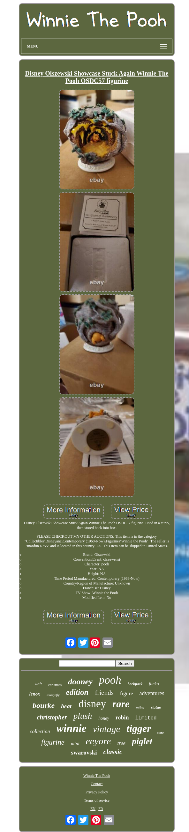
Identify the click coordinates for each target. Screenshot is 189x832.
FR (100, 808)
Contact (96, 784)
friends (104, 692)
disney (92, 704)
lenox (34, 693)
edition (77, 692)
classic (113, 752)
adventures (151, 693)
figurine (52, 742)
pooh (110, 680)
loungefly (53, 695)
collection (40, 731)
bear (66, 706)
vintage (106, 729)
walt (38, 683)
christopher (52, 717)
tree (121, 743)
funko (154, 683)
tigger (138, 728)
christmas (55, 685)
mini (75, 743)
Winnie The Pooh (96, 775)
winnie (71, 728)
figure (126, 693)
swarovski (84, 752)
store (160, 732)
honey (103, 718)
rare (120, 704)
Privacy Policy (97, 792)
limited (145, 718)
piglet (142, 741)
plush (82, 716)
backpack (135, 684)
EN (92, 808)
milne (140, 707)
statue (156, 707)
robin (122, 717)
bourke (44, 705)
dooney (80, 681)
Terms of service (97, 800)
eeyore (98, 741)
